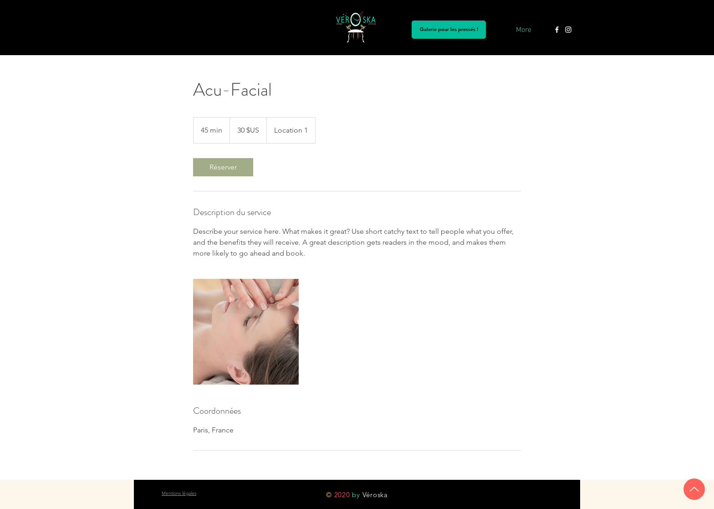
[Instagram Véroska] (568, 30)
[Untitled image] (246, 332)
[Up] (694, 489)
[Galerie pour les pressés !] (449, 30)
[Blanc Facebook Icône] (557, 30)
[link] (223, 167)
